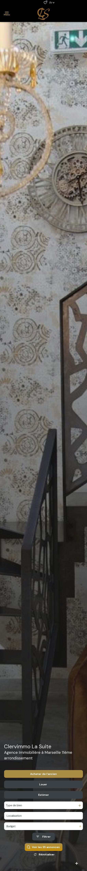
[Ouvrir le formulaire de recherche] (43, 839)
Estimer (43, 797)
